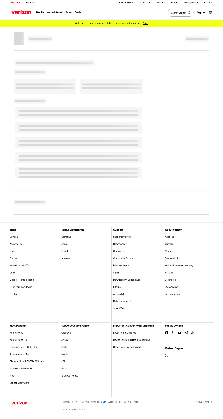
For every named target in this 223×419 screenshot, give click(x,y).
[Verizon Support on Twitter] (166, 355)
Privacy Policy (70, 401)
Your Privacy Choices (92, 401)
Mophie (65, 354)
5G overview (171, 286)
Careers (169, 243)
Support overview (122, 236)
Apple (64, 243)
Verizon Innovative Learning (179, 265)
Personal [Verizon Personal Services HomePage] (15, 2)
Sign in (116, 272)
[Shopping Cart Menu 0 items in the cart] (210, 12)
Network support (122, 301)
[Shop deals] (145, 23)
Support (161, 2)
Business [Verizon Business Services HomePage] (30, 2)
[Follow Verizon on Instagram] (186, 332)
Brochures (170, 279)
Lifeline (117, 286)
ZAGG (64, 339)
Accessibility (120, 294)
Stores (174, 2)
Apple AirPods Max (19, 354)
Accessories (16, 243)
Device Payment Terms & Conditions (131, 339)
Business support (122, 265)
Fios (12, 375)
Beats (64, 346)
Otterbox (66, 332)
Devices (14, 236)
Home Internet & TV (19, 265)
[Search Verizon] (181, 13)
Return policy (120, 243)
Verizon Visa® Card (19, 382)
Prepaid (14, 258)
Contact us (146, 2)
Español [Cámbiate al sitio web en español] (207, 2)
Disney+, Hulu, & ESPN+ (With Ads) (27, 361)
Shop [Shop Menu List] (69, 12)
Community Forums (123, 258)
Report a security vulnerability (128, 346)
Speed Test (119, 308)
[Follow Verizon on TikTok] (192, 332)
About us (169, 236)
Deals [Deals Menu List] (78, 12)
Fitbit (64, 368)
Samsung (66, 236)
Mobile (40, 12)
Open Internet (130, 401)
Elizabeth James (69, 375)
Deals (13, 272)
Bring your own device (21, 286)
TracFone (14, 294)
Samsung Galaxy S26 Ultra (23, 346)
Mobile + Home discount (22, 279)
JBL (63, 361)
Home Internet (55, 12)
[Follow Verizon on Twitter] (173, 332)
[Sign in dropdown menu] (201, 12)
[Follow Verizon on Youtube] (179, 332)
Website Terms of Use (74, 409)
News (168, 251)
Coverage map (190, 2)
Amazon (65, 258)
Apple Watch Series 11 (21, 368)
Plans (12, 251)
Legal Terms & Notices (124, 332)
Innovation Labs (173, 294)
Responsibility (172, 258)
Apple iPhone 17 (18, 332)
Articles (169, 272)
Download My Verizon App (127, 279)
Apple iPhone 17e (18, 339)
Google (65, 251)
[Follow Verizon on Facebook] (166, 332)
